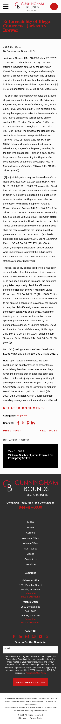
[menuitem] (22, 718)
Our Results (30, 548)
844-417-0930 (30, 507)
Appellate (22, 415)
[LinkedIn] (20, 636)
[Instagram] (27, 636)
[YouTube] (40, 636)
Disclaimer (30, 564)
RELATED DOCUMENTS (24, 408)
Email (7, 648)
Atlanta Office (30, 543)
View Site (30, 593)
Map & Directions (30, 596)
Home (30, 527)
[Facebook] (13, 636)
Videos (30, 553)
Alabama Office (30, 538)
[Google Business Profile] (34, 636)
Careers (30, 532)
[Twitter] (47, 636)
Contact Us (30, 559)
